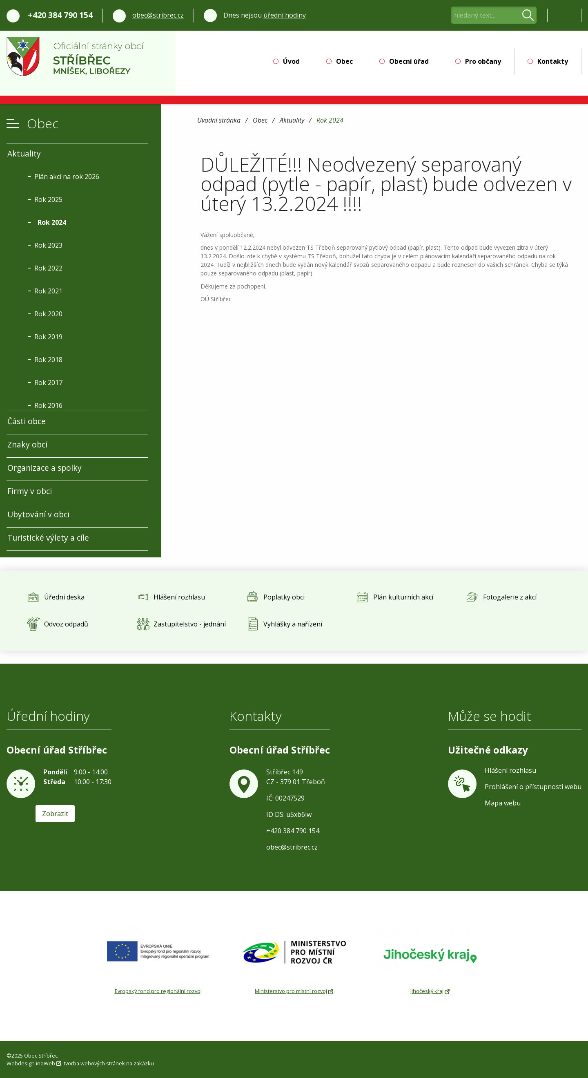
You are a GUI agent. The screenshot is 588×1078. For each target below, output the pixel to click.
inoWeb (45, 1063)
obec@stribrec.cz (158, 15)
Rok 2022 (48, 268)
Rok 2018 (48, 359)
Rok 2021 (48, 290)
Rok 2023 (48, 245)
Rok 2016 (48, 405)
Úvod (291, 61)
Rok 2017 (48, 382)
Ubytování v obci (38, 514)
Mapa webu (503, 802)
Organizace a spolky (44, 467)
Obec (344, 61)
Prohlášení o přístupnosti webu (533, 786)
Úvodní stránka (219, 121)
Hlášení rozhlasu (510, 770)
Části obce (26, 421)
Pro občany (483, 61)
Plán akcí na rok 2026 (66, 176)
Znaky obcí (27, 444)
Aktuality (292, 121)
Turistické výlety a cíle (48, 537)
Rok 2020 (48, 313)
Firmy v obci (29, 491)
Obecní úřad (409, 61)
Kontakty (552, 61)
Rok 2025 (48, 199)
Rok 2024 (329, 121)
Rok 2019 (48, 336)
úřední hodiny (284, 15)
